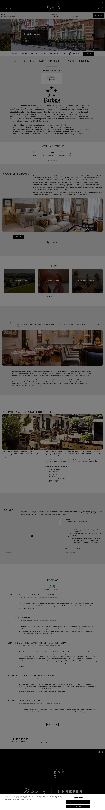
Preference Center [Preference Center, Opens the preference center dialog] (78, 797)
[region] (52, 802)
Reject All (78, 802)
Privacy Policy (55, 797)
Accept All (78, 806)
